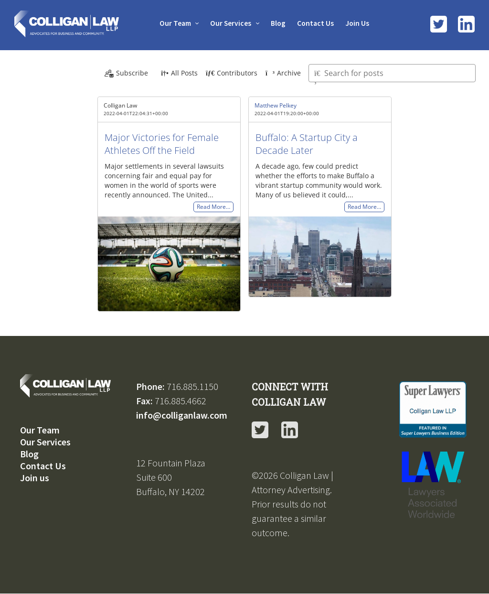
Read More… (213, 207)
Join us (34, 478)
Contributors (231, 72)
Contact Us (317, 23)
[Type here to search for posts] (392, 73)
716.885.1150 (192, 386)
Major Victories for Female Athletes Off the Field (162, 144)
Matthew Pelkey (276, 105)
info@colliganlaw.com (181, 415)
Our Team (173, 23)
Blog (278, 23)
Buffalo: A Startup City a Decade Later (306, 144)
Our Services (230, 23)
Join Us (360, 23)
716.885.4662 (180, 401)
